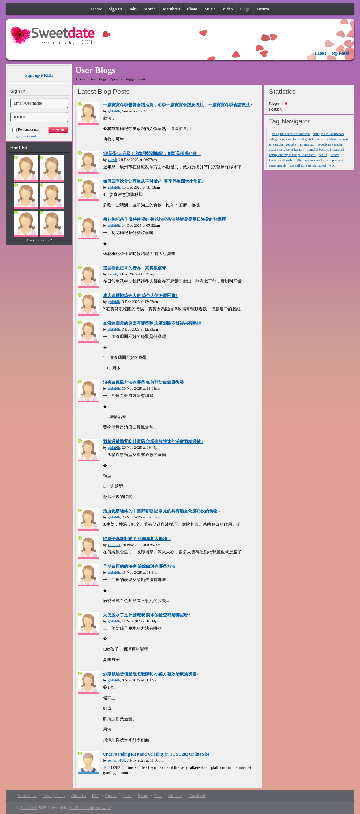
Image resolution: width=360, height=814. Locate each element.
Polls (158, 795)
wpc (332, 165)
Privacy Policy (54, 795)
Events (143, 795)
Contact (111, 795)
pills (299, 160)
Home (80, 79)
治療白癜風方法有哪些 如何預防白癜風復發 (143, 382)
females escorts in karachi (325, 149)
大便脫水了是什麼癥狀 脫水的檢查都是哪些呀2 (146, 615)
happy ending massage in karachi (292, 155)
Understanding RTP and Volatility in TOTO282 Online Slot (156, 754)
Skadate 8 (28, 807)
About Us (78, 795)
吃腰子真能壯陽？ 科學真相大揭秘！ (137, 538)
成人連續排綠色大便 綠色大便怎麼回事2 (140, 295)
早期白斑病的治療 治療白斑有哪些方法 (139, 566)
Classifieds (196, 795)
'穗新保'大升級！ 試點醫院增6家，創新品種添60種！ (152, 153)
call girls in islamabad (328, 134)
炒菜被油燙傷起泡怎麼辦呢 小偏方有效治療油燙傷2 (151, 674)
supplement (335, 160)
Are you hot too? (39, 240)
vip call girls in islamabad (308, 165)
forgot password (23, 136)
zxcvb (112, 159)
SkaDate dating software (90, 807)
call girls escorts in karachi (291, 134)
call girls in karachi (282, 139)
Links (127, 795)
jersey (334, 155)
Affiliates (175, 795)
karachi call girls (280, 160)
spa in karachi (314, 160)
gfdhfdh (114, 111)
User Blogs (97, 79)
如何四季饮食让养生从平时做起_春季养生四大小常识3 (153, 181)
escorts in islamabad (300, 144)
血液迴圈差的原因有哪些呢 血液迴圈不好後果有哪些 (152, 323)
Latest (320, 53)
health (323, 155)
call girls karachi (311, 139)
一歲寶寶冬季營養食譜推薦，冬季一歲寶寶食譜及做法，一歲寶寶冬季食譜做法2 (177, 104)
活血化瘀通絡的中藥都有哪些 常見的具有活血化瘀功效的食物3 (161, 511)
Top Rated (340, 53)
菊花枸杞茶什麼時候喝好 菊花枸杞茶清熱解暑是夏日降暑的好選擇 (164, 219)
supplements (277, 165)
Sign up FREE (39, 75)
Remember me (25, 130)
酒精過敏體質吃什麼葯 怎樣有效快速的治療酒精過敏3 (153, 441)
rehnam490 (116, 760)
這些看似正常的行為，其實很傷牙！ (136, 268)
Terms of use (27, 795)
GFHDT (114, 545)
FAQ (95, 795)
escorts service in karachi (286, 149)
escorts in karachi (330, 144)
